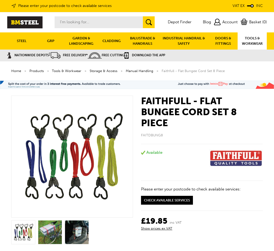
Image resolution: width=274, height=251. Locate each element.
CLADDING (111, 41)
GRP (50, 41)
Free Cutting (106, 55)
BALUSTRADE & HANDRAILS (142, 41)
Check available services (167, 200)
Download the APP (144, 55)
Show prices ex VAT (156, 228)
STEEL (21, 41)
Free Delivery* (68, 55)
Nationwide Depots (28, 55)
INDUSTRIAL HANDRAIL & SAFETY (184, 41)
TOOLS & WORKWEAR (252, 41)
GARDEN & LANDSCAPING (81, 41)
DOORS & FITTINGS (223, 41)
